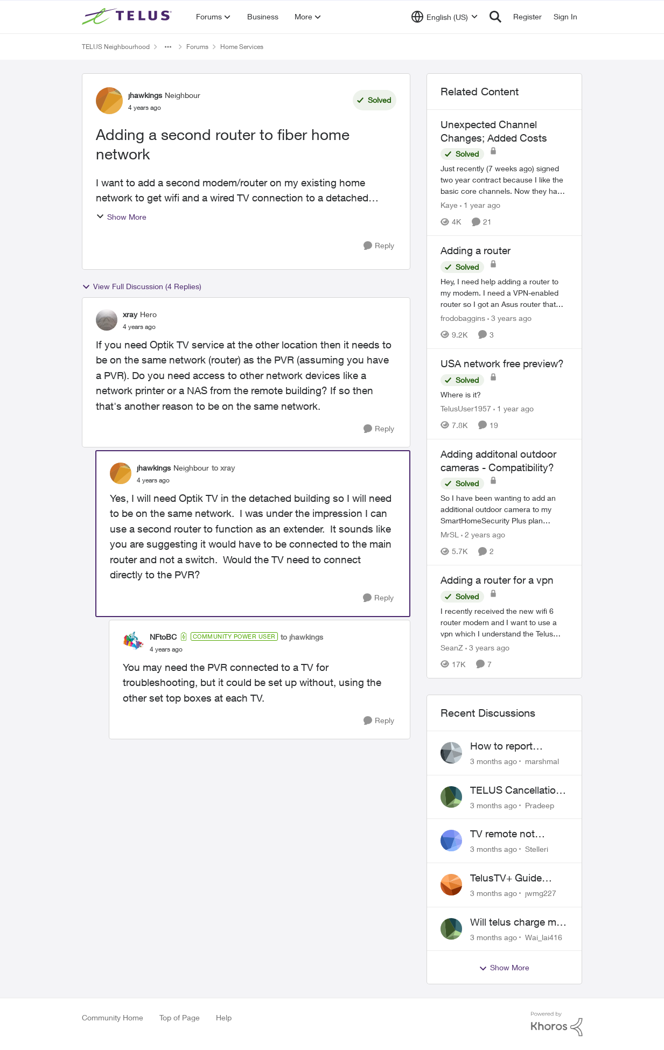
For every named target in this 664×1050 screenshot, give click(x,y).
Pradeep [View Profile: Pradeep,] (539, 804)
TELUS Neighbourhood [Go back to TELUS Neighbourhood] (116, 47)
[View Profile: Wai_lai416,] (451, 929)
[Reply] (378, 246)
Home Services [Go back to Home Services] (241, 47)
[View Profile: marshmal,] (451, 753)
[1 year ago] (480, 205)
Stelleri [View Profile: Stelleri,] (536, 848)
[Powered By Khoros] (557, 1024)
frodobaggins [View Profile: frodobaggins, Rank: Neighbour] (463, 318)
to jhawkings (302, 636)
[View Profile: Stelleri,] (451, 840)
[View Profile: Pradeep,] (451, 797)
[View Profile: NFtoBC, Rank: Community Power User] (133, 642)
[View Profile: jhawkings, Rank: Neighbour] (109, 100)
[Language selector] (445, 16)
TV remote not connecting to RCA (513, 834)
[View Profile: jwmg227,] (451, 884)
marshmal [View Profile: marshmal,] (542, 761)
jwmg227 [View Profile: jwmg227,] (540, 893)
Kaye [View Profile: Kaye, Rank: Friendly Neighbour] (449, 204)
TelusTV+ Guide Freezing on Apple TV (518, 878)
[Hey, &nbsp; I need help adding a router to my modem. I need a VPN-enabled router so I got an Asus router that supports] (505, 293)
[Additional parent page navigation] (168, 46)
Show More (121, 216)
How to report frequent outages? (512, 746)
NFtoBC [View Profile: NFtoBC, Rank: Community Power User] (163, 636)
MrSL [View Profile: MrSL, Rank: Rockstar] (450, 534)
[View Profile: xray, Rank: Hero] (106, 320)
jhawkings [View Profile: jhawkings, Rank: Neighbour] (145, 95)
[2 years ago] (483, 534)
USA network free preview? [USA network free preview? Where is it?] (502, 363)
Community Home (112, 1017)
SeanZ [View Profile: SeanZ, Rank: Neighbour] (452, 647)
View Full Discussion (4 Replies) (141, 286)
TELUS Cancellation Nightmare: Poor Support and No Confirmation (516, 790)
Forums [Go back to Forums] (197, 47)
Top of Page (179, 1017)
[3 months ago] (493, 761)
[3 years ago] (509, 318)
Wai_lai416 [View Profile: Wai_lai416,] (543, 936)
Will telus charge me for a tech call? (516, 922)
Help (224, 1017)
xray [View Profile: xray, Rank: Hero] (130, 314)
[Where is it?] (505, 394)
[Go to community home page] (128, 16)
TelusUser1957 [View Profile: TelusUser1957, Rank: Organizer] (466, 408)
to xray (223, 467)
